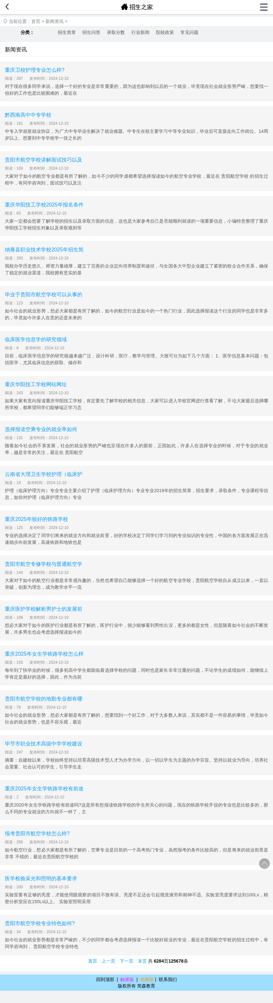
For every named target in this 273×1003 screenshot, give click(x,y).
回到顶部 (105, 979)
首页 (35, 21)
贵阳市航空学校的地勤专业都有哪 (43, 699)
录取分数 (116, 32)
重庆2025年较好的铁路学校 (36, 519)
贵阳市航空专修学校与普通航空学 (43, 564)
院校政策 (165, 32)
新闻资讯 (55, 21)
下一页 (126, 961)
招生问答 (91, 32)
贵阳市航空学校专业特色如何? (40, 923)
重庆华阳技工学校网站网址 (36, 384)
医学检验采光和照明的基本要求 (41, 878)
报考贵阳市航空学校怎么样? (37, 833)
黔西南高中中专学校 (28, 115)
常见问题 (189, 32)
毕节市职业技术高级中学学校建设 (43, 743)
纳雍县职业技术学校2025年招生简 (44, 249)
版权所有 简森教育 (136, 985)
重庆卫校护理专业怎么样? (35, 70)
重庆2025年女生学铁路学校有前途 (44, 788)
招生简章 (67, 32)
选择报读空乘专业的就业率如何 (41, 429)
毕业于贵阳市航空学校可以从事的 (43, 294)
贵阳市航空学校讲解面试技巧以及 (43, 160)
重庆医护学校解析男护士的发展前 (43, 609)
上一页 (108, 961)
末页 (142, 961)
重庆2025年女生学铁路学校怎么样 (44, 654)
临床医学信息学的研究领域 (36, 339)
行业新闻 (140, 32)
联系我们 (168, 979)
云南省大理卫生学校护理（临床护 (43, 474)
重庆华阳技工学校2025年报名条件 (44, 204)
